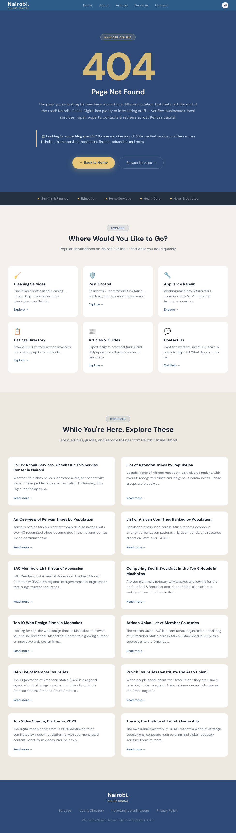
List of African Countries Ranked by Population (169, 519)
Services (141, 5)
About (104, 5)
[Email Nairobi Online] (225, 5)
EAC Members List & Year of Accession (48, 568)
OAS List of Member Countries (40, 672)
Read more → (23, 498)
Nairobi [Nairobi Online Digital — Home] (18, 5)
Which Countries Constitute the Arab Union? (167, 672)
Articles (122, 5)
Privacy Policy (167, 811)
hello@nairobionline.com (130, 811)
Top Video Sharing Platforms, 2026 (44, 721)
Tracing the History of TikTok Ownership (162, 721)
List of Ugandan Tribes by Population (159, 465)
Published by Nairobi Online (136, 820)
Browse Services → (141, 162)
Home (87, 5)
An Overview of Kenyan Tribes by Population (53, 519)
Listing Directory (91, 811)
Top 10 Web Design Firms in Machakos (47, 622)
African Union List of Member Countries (162, 622)
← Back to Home (94, 162)
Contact (161, 5)
